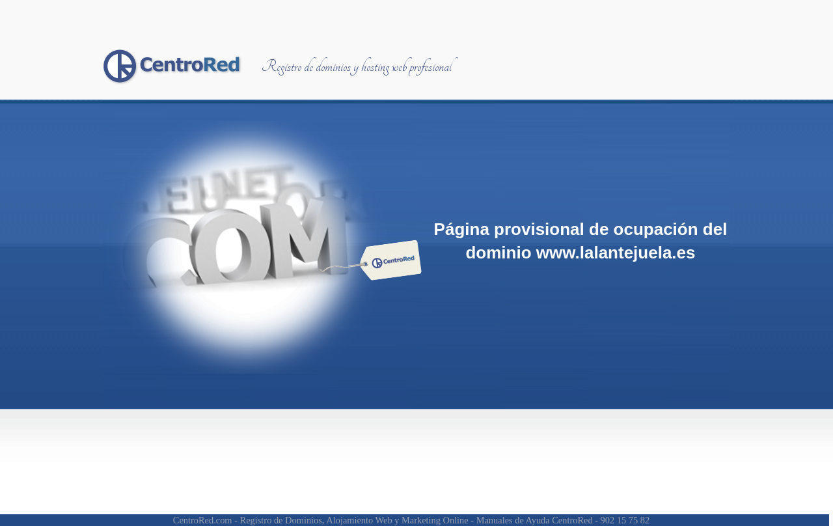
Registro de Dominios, (282, 520)
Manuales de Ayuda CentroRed (534, 520)
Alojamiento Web (359, 520)
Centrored (172, 66)
